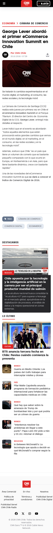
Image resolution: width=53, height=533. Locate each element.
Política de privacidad (9, 498)
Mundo (17, 366)
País (16, 382)
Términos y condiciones (26, 498)
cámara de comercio (34, 23)
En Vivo (26, 491)
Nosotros (44, 491)
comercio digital (13, 226)
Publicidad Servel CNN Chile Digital (44, 498)
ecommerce (35, 226)
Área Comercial (9, 491)
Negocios (18, 441)
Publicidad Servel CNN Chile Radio (9, 506)
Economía (9, 23)
